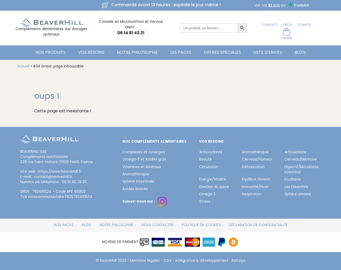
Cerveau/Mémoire (300, 160)
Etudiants (292, 180)
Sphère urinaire (297, 194)
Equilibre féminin (256, 180)
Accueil (23, 67)
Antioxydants (210, 152)
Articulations (295, 152)
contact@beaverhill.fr (53, 177)
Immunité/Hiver (255, 187)
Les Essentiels (296, 187)
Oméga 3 (207, 194)
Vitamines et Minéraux (141, 167)
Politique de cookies (201, 225)
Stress (204, 202)
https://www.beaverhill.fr (60, 172)
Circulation (208, 167)
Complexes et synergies (143, 152)
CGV (168, 261)
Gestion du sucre (214, 187)
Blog (300, 52)
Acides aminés (135, 189)
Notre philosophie (137, 52)
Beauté (205, 160)
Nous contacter (157, 225)
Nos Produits (51, 52)
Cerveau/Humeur (257, 160)
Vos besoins (91, 52)
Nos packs (64, 225)
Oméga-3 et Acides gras (144, 160)
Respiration (252, 194)
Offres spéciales (222, 52)
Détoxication (253, 167)
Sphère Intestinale (138, 182)
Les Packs (180, 52)
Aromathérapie (135, 174)
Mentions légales (145, 261)
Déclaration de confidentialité (258, 225)
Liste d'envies (267, 52)
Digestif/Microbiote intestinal (301, 169)
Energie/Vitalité (212, 180)
